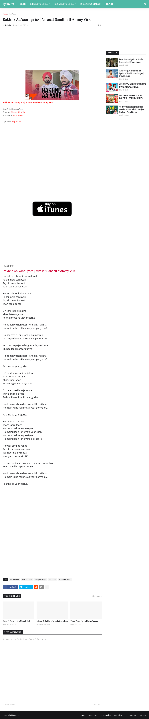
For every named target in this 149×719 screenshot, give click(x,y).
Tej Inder (16, 121)
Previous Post (9, 705)
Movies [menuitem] (109, 4)
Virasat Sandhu (18, 112)
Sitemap (143, 715)
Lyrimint (8, 4)
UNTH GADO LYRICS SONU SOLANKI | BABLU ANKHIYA (131, 96)
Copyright (118, 715)
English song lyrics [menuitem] (90, 4)
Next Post (96, 705)
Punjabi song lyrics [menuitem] (64, 4)
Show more (97, 596)
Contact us (92, 715)
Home (5, 14)
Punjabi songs (40, 579)
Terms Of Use (131, 715)
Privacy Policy (105, 715)
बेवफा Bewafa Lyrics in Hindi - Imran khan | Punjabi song (131, 60)
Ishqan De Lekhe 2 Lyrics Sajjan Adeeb (52, 621)
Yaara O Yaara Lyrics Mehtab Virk (16, 621)
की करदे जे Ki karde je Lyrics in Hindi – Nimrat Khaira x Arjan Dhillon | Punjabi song (131, 109)
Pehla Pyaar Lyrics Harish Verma (84, 621)
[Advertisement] (52, 48)
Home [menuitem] (23, 4)
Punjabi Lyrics (27, 579)
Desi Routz (12, 14)
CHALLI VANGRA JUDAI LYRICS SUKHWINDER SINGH (132, 85)
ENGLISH (9, 266)
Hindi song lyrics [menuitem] (39, 4)
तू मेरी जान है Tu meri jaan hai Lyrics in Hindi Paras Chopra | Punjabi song (131, 73)
